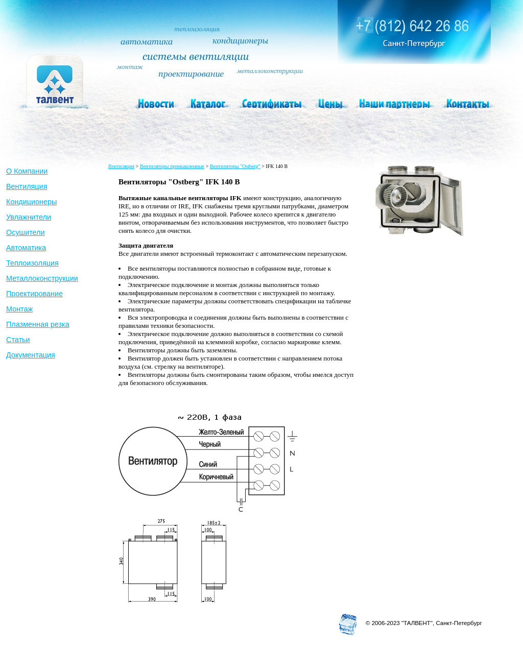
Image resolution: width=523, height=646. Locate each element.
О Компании (26, 171)
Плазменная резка (37, 324)
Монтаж (19, 309)
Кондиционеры (31, 202)
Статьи (18, 340)
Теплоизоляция (32, 263)
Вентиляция (26, 186)
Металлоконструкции (42, 278)
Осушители (25, 232)
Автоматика (26, 248)
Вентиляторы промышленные (172, 166)
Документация (30, 355)
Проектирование (34, 294)
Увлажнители (28, 217)
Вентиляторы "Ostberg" (235, 166)
